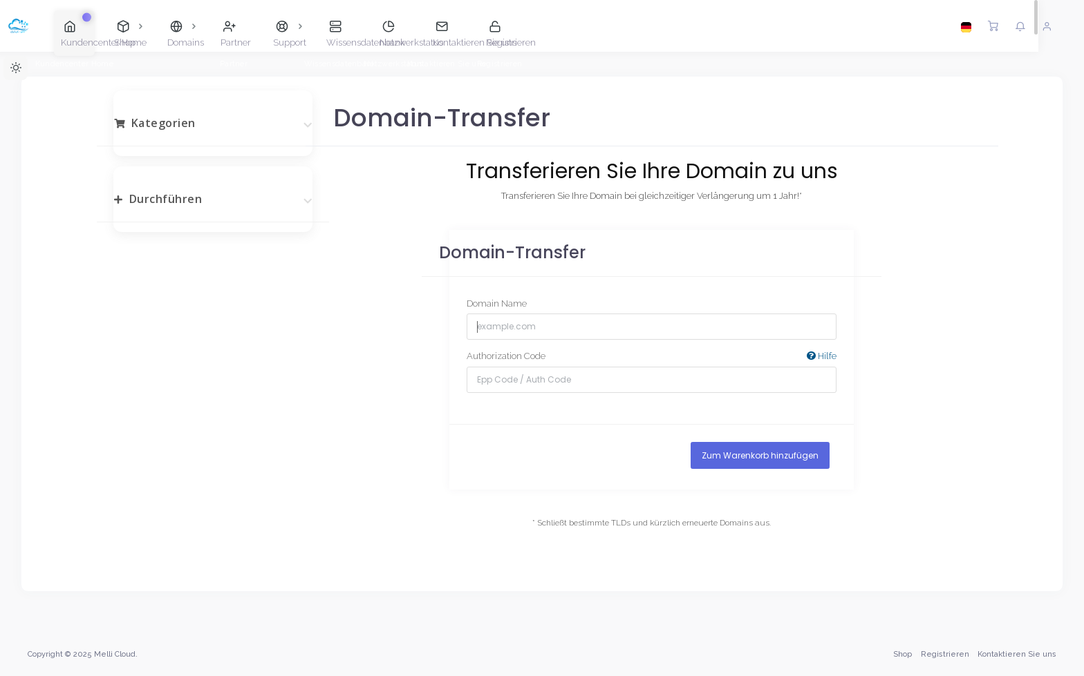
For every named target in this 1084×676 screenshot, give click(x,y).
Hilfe (822, 356)
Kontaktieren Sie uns (1017, 654)
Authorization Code (652, 356)
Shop (902, 654)
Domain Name (497, 303)
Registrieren (945, 654)
